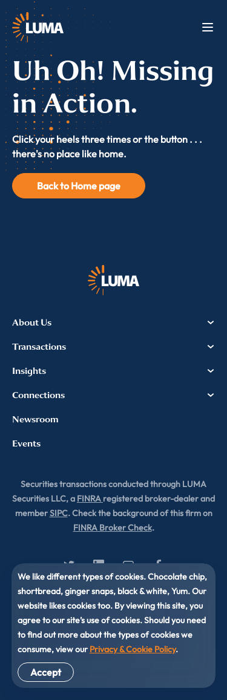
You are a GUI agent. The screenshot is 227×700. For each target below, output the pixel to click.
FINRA (90, 498)
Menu (207, 27)
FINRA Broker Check (112, 527)
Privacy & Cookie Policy (133, 649)
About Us (113, 322)
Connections (113, 395)
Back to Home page (78, 186)
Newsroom (35, 419)
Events (26, 443)
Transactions (113, 347)
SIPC (59, 513)
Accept (45, 672)
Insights (113, 371)
